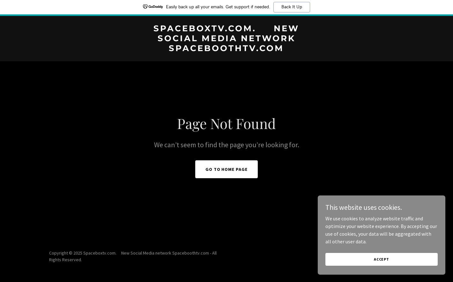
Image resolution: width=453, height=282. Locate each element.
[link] (227, 49)
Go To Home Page (226, 169)
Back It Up (291, 7)
